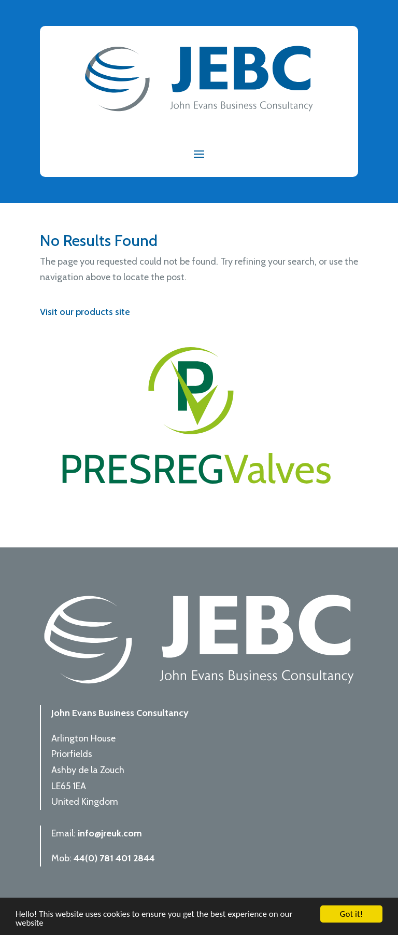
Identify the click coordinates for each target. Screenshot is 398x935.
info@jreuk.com (110, 833)
